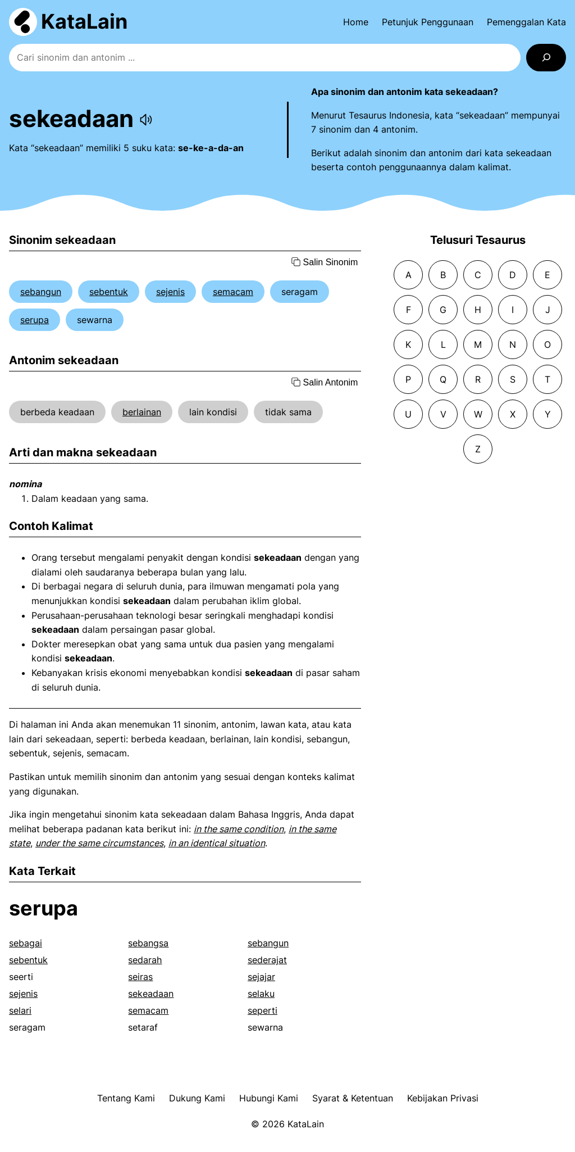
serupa (34, 319)
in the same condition (239, 828)
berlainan (141, 412)
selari (20, 1010)
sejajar (261, 976)
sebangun (40, 291)
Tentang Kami (126, 1098)
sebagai (25, 943)
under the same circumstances (99, 843)
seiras (140, 976)
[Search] (546, 57)
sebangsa (148, 943)
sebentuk (108, 291)
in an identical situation (216, 843)
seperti (262, 1010)
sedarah (145, 959)
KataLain (84, 21)
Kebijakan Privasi (442, 1098)
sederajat (267, 959)
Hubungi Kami (268, 1098)
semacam (233, 291)
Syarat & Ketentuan (352, 1098)
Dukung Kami (197, 1098)
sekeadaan (151, 993)
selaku (261, 993)
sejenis (170, 291)
